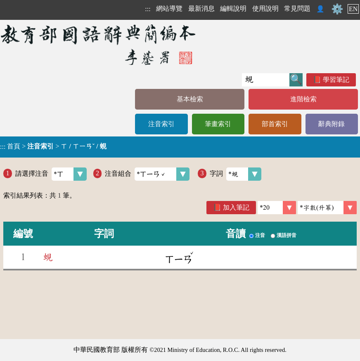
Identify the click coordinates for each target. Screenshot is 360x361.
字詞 (235, 174)
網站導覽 (169, 8)
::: (147, 8)
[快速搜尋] (265, 79)
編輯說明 (233, 8)
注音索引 (161, 123)
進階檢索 (303, 99)
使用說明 (265, 8)
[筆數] (277, 207)
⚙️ (337, 9)
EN (353, 8)
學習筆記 (336, 79)
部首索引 (275, 123)
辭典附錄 (331, 123)
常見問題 (297, 8)
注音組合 (147, 174)
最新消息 (201, 8)
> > (53, 146)
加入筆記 (236, 207)
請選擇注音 (51, 174)
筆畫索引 (218, 123)
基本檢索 (190, 99)
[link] (327, 207)
